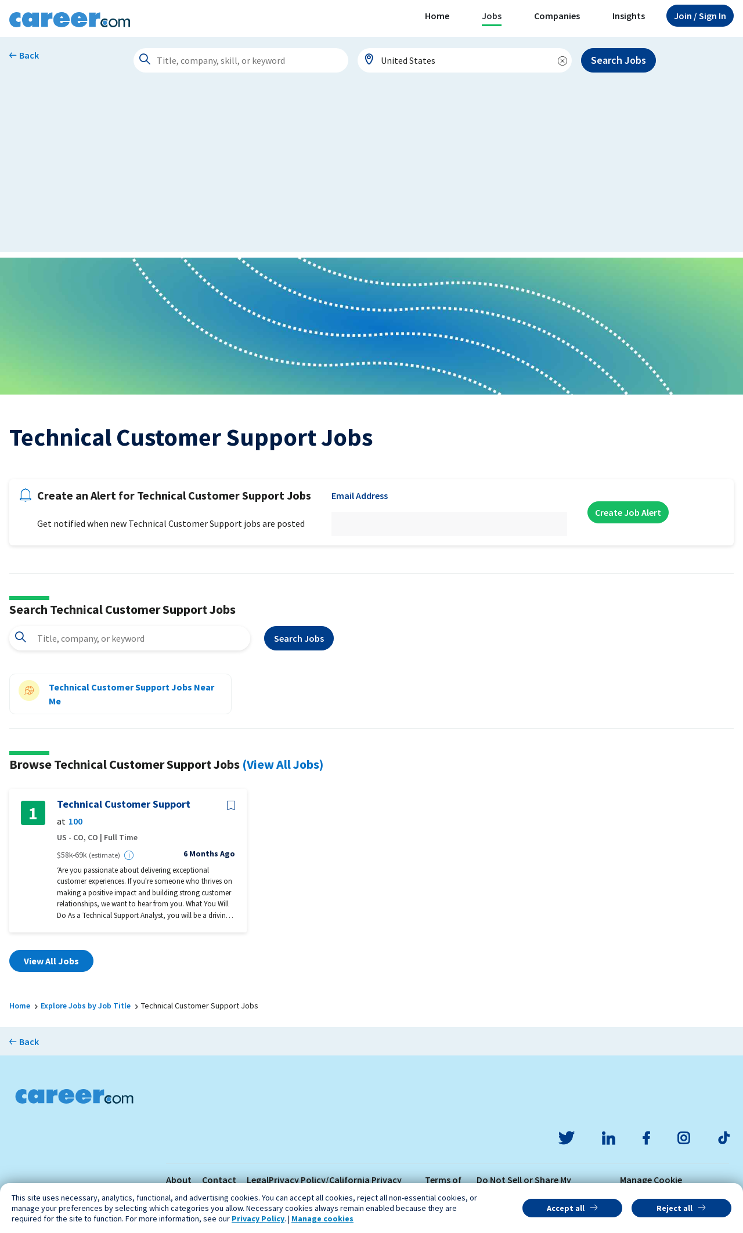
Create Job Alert (628, 512)
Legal (258, 1179)
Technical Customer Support (123, 804)
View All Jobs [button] (51, 961)
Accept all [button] (566, 1208)
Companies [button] (557, 15)
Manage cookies (322, 1218)
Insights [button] (628, 15)
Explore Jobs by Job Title (86, 1005)
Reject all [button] (674, 1208)
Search (299, 638)
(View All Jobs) (282, 764)
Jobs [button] (492, 15)
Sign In (700, 15)
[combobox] (465, 60)
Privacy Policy (258, 1218)
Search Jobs (618, 60)
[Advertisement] (371, 170)
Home (437, 15)
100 (75, 821)
